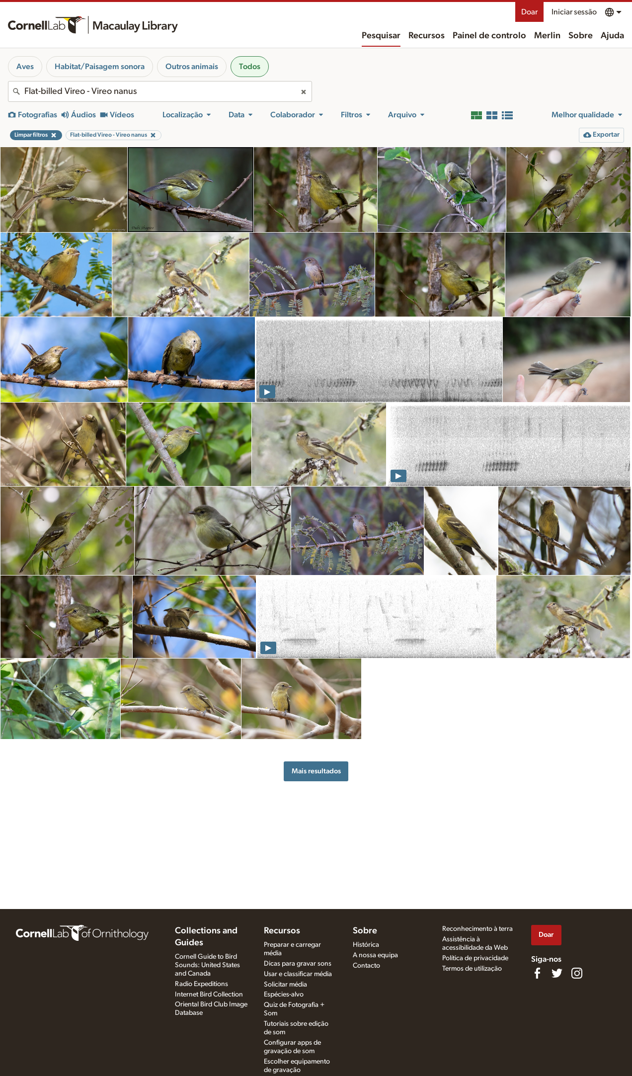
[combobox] (160, 91)
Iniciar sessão (574, 12)
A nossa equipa (375, 955)
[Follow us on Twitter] (557, 973)
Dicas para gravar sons (297, 963)
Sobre (580, 35)
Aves (25, 67)
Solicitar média (285, 984)
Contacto (366, 965)
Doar (529, 12)
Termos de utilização (472, 968)
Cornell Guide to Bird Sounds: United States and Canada (207, 965)
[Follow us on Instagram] (577, 973)
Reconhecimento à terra (477, 928)
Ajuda (612, 35)
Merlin (547, 35)
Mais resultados (316, 771)
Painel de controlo (489, 35)
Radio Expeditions (201, 984)
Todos (249, 67)
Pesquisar (381, 35)
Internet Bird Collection (209, 994)
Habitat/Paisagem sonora (100, 67)
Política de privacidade (475, 958)
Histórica (366, 944)
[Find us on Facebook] (537, 973)
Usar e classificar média (298, 974)
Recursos (426, 35)
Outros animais (191, 67)
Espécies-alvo (284, 994)
